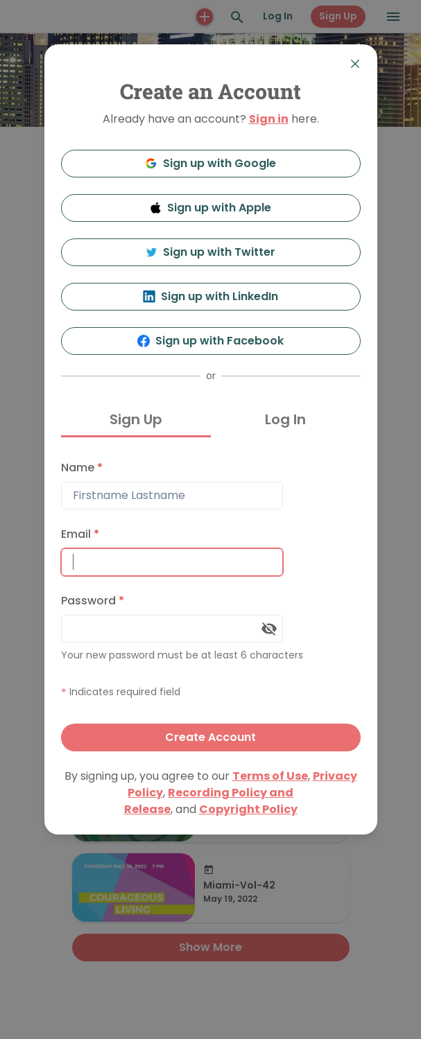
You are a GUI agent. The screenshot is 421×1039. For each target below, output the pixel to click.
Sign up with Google (210, 163)
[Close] (355, 64)
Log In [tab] (285, 419)
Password (92, 601)
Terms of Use (270, 776)
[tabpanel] (211, 602)
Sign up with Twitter (211, 252)
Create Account (210, 737)
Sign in (269, 119)
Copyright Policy (248, 809)
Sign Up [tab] (136, 419)
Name (82, 467)
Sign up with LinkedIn (210, 296)
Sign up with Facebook (210, 341)
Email (80, 534)
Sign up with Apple (211, 208)
